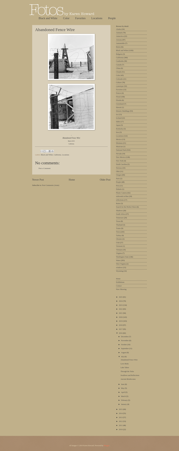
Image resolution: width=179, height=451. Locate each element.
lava (117, 132)
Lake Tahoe (125, 367)
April (123, 392)
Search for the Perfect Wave (126, 207)
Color (66, 18)
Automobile (120, 43)
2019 (121, 321)
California (57, 155)
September (125, 348)
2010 (121, 429)
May (123, 388)
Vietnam (119, 250)
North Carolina (121, 164)
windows (119, 268)
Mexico (119, 139)
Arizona (119, 40)
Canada (119, 65)
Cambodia (119, 61)
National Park (121, 150)
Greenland (120, 104)
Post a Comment (44, 168)
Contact (119, 286)
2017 (121, 329)
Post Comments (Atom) (50, 185)
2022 (121, 309)
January (124, 404)
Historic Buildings (122, 111)
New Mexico (120, 157)
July (122, 357)
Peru (117, 186)
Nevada (119, 154)
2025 (121, 297)
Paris (118, 179)
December (125, 337)
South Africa (120, 214)
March (123, 396)
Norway (119, 168)
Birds (118, 47)
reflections (120, 200)
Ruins (118, 203)
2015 (121, 409)
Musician (119, 147)
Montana (119, 143)
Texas (118, 221)
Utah (118, 243)
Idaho (118, 122)
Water (118, 260)
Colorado (119, 79)
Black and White (48, 18)
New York (119, 161)
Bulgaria (119, 54)
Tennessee (119, 218)
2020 (121, 317)
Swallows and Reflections (130, 375)
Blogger (106, 446)
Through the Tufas (127, 371)
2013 (121, 417)
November (125, 341)
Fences (118, 93)
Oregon (119, 175)
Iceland (118, 118)
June (123, 384)
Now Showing (121, 289)
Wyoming (119, 271)
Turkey (118, 235)
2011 (121, 425)
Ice (117, 115)
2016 (121, 333)
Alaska (118, 29)
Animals (119, 33)
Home (72, 179)
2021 (121, 313)
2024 (121, 301)
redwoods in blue (122, 196)
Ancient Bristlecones (128, 379)
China (118, 68)
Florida (118, 100)
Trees (118, 232)
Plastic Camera (121, 193)
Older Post (105, 179)
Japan (118, 125)
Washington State (122, 257)
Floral (118, 97)
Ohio (118, 171)
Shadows (119, 211)
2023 (121, 305)
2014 (121, 413)
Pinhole (119, 189)
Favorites (80, 18)
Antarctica (120, 36)
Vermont (119, 246)
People (112, 18)
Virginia (119, 253)
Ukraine (119, 239)
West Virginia (121, 264)
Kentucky (119, 129)
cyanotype (119, 86)
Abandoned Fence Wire (55, 29)
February (124, 400)
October (124, 345)
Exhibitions (120, 282)
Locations (96, 18)
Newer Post (38, 179)
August (124, 353)
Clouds (118, 72)
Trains (118, 228)
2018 (121, 325)
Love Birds (125, 364)
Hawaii (118, 107)
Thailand (119, 225)
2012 (121, 421)
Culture (119, 82)
